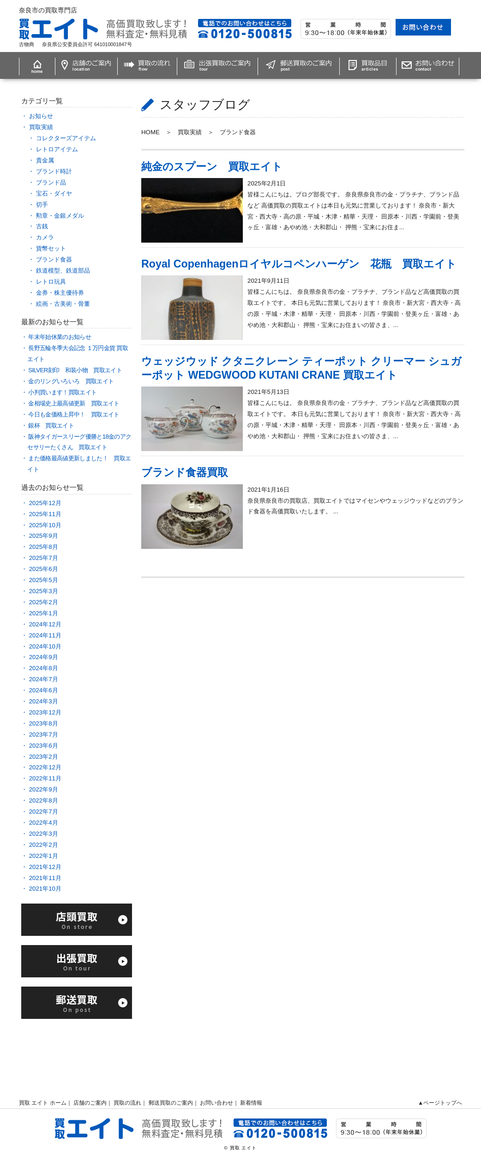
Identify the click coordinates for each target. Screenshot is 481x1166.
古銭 (42, 226)
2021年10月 (45, 888)
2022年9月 (43, 789)
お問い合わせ (216, 1103)
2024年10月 (45, 646)
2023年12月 (45, 712)
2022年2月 (43, 844)
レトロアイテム (57, 149)
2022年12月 (45, 767)
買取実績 (41, 127)
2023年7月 (43, 734)
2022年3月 (43, 833)
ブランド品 (51, 182)
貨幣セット (51, 248)
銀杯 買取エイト (51, 425)
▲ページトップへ (440, 1103)
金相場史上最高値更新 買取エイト (73, 403)
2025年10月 (45, 525)
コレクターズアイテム (66, 138)
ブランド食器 (54, 259)
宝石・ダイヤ (54, 193)
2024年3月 (43, 701)
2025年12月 (45, 503)
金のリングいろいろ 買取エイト (71, 381)
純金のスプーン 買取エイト (212, 167)
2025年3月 (43, 591)
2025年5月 (43, 580)
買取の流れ (127, 1103)
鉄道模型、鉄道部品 (63, 270)
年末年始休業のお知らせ (59, 336)
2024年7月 (43, 679)
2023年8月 (43, 723)
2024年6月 (43, 690)
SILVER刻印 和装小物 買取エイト (75, 370)
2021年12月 (45, 866)
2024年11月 (45, 635)
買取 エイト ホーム (42, 1103)
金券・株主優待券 (60, 292)
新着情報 (251, 1103)
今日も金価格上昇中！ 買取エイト (76, 414)
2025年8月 (43, 546)
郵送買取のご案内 (171, 1103)
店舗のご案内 (90, 1103)
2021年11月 (45, 877)
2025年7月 (43, 557)
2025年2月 (43, 602)
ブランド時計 (54, 171)
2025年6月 (43, 568)
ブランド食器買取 (184, 472)
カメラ (45, 237)
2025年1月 (43, 613)
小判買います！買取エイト (62, 392)
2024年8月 (43, 668)
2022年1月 (43, 855)
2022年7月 (43, 811)
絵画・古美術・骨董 (63, 303)
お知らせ (41, 116)
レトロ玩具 (51, 281)
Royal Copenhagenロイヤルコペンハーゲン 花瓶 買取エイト (299, 264)
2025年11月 (45, 514)
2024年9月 (43, 657)
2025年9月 (43, 535)
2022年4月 (43, 822)
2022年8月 (43, 800)
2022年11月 (45, 778)
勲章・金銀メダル (60, 215)
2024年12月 (45, 624)
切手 (42, 204)
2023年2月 (43, 756)
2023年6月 (43, 745)
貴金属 (45, 160)
